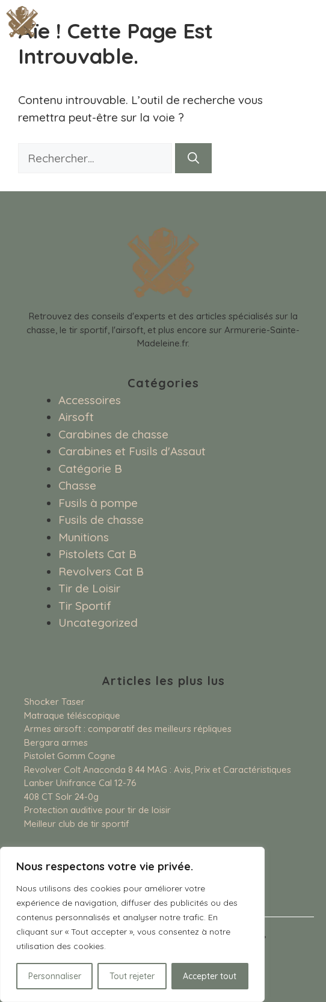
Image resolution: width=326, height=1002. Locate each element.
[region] (132, 924)
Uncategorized (98, 622)
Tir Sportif (84, 605)
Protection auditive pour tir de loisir (97, 810)
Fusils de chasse (101, 519)
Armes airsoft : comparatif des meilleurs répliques (128, 728)
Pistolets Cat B (97, 554)
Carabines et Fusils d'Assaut (132, 451)
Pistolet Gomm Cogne (69, 755)
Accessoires (89, 400)
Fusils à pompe (98, 503)
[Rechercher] (193, 158)
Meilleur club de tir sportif (76, 823)
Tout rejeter (132, 976)
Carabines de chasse (113, 434)
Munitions (83, 537)
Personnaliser (54, 976)
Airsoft (76, 417)
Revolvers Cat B (101, 571)
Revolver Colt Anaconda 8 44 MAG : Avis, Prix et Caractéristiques (157, 769)
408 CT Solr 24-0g (61, 796)
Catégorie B (90, 468)
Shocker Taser (54, 701)
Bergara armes (56, 742)
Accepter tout (209, 976)
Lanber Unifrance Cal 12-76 (80, 782)
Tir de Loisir (89, 588)
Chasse (77, 485)
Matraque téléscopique (72, 715)
